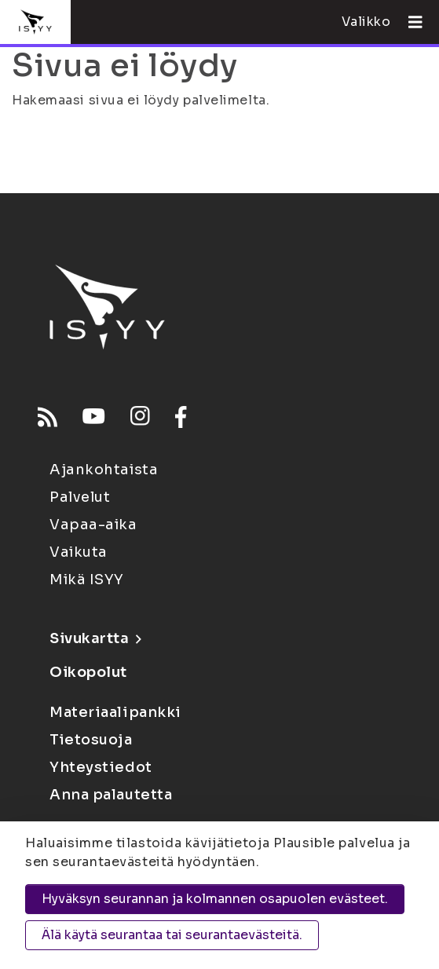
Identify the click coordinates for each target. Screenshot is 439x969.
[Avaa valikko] (409, 22)
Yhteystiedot (100, 767)
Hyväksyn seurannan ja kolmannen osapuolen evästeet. (215, 898)
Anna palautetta (110, 794)
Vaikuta (78, 552)
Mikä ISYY (86, 579)
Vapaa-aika (93, 524)
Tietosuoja (91, 739)
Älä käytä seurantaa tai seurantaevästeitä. (172, 935)
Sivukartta (95, 638)
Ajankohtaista (103, 469)
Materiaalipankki (115, 712)
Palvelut (79, 497)
